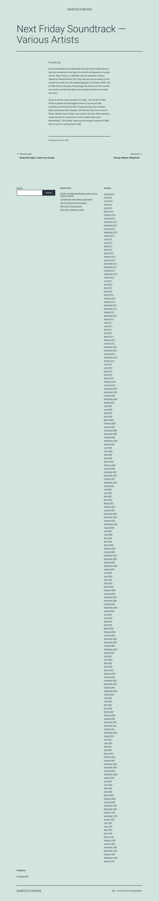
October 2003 (109, 646)
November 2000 (110, 767)
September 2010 (110, 357)
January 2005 (109, 594)
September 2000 (110, 774)
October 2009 (109, 396)
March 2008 (109, 462)
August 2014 (109, 194)
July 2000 (108, 781)
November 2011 (110, 309)
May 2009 (108, 413)
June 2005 (108, 576)
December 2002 (110, 680)
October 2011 (109, 312)
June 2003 (108, 660)
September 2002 (110, 691)
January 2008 (109, 469)
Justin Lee (56, 62)
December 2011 (110, 305)
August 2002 (109, 694)
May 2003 (108, 663)
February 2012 (110, 298)
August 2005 (109, 569)
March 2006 (109, 545)
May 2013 (108, 246)
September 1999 (110, 816)
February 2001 (110, 757)
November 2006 (110, 517)
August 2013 (109, 236)
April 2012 (108, 291)
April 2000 (108, 792)
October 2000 (109, 771)
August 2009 (109, 402)
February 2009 (110, 423)
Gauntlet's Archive (79, 9)
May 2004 (108, 621)
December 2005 (110, 555)
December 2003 (110, 639)
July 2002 (108, 698)
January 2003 (109, 677)
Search (19, 188)
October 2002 (109, 687)
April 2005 (108, 583)
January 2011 (109, 343)
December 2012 (110, 264)
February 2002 (110, 715)
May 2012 (108, 288)
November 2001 (110, 726)
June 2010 (108, 368)
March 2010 (109, 378)
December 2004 (110, 597)
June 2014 (108, 201)
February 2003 (110, 674)
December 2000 (110, 764)
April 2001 (108, 750)
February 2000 (110, 799)
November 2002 (110, 684)
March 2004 (109, 628)
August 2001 (109, 736)
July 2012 (108, 281)
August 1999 (109, 819)
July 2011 (108, 323)
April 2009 (108, 416)
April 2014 (108, 208)
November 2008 (110, 434)
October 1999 (109, 812)
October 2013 (109, 229)
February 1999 (110, 840)
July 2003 (108, 656)
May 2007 (108, 496)
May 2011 (108, 329)
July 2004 (108, 614)
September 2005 (110, 566)
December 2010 (110, 347)
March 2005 (109, 587)
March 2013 (109, 253)
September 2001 (110, 733)
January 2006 (109, 552)
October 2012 (109, 270)
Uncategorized (22, 876)
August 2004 (109, 611)
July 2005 (108, 573)
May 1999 (108, 830)
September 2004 (110, 607)
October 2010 (109, 354)
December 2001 (110, 722)
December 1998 (110, 847)
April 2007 (108, 500)
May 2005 (108, 580)
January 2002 (109, 719)
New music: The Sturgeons (71, 206)
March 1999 (109, 837)
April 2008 (108, 458)
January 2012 (109, 302)
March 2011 (109, 336)
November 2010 (110, 350)
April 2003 (108, 667)
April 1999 (108, 833)
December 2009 (110, 389)
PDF (113, 891)
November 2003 (110, 642)
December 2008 (110, 430)
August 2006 (109, 528)
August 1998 (109, 861)
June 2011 (108, 326)
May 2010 (108, 371)
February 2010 (110, 382)
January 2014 (109, 218)
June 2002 (108, 701)
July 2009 (108, 406)
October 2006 (109, 521)
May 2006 (108, 538)
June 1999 (108, 826)
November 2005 (110, 559)
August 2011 (109, 319)
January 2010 (109, 385)
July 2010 (108, 364)
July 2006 (108, 531)
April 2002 (108, 708)
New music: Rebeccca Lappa (72, 210)
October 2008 (109, 437)
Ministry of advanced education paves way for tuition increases (78, 194)
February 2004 (110, 632)
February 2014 (110, 215)
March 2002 (109, 712)
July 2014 (108, 197)
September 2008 (110, 441)
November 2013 (110, 225)
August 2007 (109, 486)
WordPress (137, 891)
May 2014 (108, 204)
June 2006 (108, 534)
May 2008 (108, 455)
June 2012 (108, 284)
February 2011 (110, 340)
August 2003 (109, 653)
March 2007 (109, 503)
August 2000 (109, 778)
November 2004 (110, 601)
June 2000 (108, 785)
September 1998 (110, 858)
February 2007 (110, 507)
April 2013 (108, 250)
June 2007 (108, 493)
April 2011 (108, 333)
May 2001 (108, 746)
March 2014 (109, 211)
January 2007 (109, 510)
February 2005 (110, 590)
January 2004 (109, 635)
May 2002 (108, 705)
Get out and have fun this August (73, 203)
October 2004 (109, 604)
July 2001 (108, 739)
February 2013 (110, 257)
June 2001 (108, 743)
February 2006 (110, 548)
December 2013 (110, 222)
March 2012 (109, 295)
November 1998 (110, 851)
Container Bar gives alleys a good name (76, 199)
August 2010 (109, 361)
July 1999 (108, 823)
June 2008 (108, 451)
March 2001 (109, 753)
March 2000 (109, 795)
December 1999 (110, 806)
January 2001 (109, 760)
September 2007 (110, 482)
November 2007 (110, 475)
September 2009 (110, 399)
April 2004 (108, 625)
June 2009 (108, 409)
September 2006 (110, 524)
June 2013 (108, 243)
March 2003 (109, 670)
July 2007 (108, 489)
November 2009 (110, 392)
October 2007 (109, 479)
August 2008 (109, 444)
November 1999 (110, 809)
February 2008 (110, 465)
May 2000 (108, 788)
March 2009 (109, 420)
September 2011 (110, 316)
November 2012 (110, 267)
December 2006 (110, 514)
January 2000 (109, 802)
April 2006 (108, 541)
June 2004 (108, 618)
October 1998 (109, 854)
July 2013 (108, 239)
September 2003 (110, 649)
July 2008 (108, 448)
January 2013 (109, 260)
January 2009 (109, 427)
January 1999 (109, 844)
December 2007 (110, 472)
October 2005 (109, 562)
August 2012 (109, 277)
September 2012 (110, 274)
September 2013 (110, 232)
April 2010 (108, 375)
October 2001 (109, 729)
